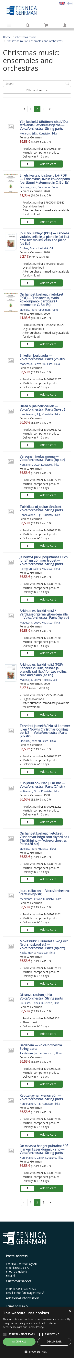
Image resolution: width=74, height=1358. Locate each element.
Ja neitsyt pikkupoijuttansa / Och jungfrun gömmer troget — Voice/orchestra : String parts (44, 560)
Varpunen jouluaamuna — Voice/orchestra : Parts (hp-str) (42, 458)
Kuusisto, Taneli (30, 1003)
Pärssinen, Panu (47, 187)
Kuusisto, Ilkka (48, 133)
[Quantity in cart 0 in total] (46, 26)
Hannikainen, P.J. (30, 414)
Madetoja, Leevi (30, 364)
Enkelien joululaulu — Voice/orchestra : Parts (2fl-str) (42, 357)
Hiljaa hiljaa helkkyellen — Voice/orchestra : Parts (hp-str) (42, 408)
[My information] (64, 25)
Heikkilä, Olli (45, 248)
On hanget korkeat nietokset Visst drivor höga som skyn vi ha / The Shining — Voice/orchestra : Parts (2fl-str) (44, 838)
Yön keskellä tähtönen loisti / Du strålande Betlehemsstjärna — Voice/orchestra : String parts (44, 125)
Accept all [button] (19, 1341)
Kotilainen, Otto (30, 464)
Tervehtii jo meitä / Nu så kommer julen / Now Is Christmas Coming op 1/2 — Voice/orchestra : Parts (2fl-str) (45, 731)
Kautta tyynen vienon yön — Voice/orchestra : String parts (41, 1097)
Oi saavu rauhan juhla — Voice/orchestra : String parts (41, 997)
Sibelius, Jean (28, 187)
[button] (37, 1351)
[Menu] (9, 25)
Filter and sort (37, 90)
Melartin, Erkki (28, 133)
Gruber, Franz (28, 248)
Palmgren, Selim (30, 568)
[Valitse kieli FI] (69, 3)
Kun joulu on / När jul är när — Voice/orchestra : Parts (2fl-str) (42, 785)
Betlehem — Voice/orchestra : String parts (41, 1047)
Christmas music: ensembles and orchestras (35, 41)
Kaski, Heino (27, 952)
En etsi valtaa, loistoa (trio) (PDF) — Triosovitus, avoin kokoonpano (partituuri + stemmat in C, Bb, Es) (45, 178)
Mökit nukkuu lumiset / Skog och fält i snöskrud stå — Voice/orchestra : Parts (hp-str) (44, 944)
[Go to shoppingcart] (46, 25)
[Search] (27, 25)
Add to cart (48, 164)
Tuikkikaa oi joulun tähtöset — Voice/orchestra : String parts (42, 508)
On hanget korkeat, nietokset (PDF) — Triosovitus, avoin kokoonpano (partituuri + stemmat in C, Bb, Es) (41, 299)
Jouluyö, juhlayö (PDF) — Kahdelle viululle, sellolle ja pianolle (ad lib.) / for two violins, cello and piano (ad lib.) (44, 238)
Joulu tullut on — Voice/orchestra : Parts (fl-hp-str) (45, 892)
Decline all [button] (54, 1341)
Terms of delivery (17, 1306)
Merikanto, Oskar (31, 899)
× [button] (69, 1311)
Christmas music (25, 37)
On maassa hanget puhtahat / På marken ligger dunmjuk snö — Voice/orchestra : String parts (44, 1149)
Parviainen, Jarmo (31, 1053)
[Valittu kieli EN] (62, 3)
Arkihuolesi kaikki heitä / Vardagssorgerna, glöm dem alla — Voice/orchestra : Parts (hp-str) (44, 614)
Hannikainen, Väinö (32, 1157)
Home (7, 37)
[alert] (37, 1332)
